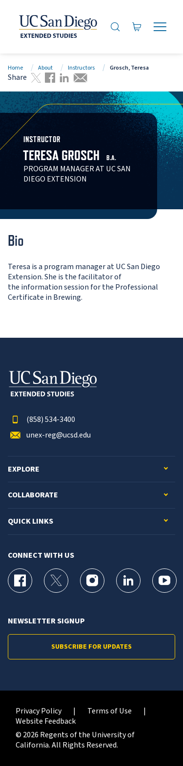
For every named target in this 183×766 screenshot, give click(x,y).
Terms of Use (109, 711)
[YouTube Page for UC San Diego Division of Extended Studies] (164, 580)
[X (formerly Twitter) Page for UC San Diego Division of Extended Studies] (56, 580)
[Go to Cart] (137, 26)
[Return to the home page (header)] (57, 27)
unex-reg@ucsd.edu (49, 435)
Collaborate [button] (33, 495)
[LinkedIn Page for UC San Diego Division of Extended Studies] (128, 580)
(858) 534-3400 (41, 420)
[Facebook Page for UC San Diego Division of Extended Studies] (20, 580)
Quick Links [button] (30, 521)
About (45, 68)
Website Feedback (46, 721)
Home (15, 68)
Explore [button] (24, 469)
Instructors (81, 68)
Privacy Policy (38, 711)
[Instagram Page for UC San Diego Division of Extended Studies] (92, 580)
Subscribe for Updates (91, 647)
